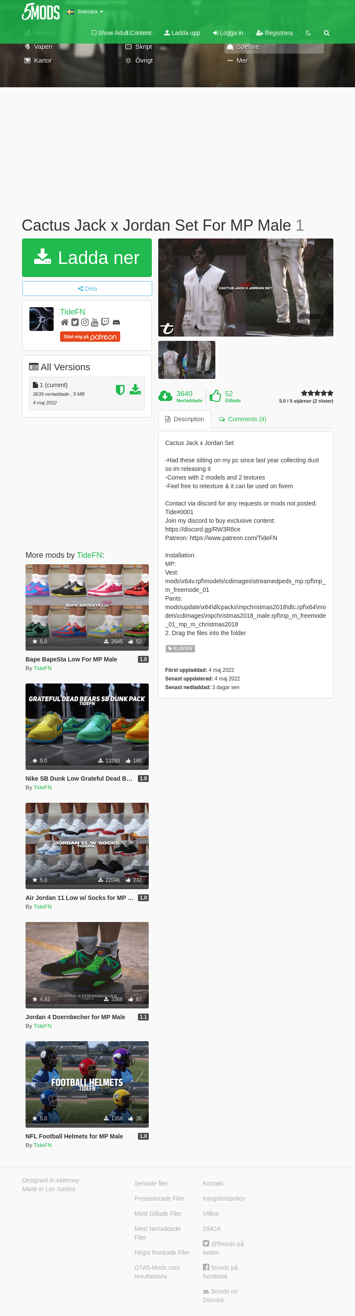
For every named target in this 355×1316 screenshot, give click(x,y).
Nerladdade (189, 400)
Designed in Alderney (51, 1180)
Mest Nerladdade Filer (157, 1233)
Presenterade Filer (159, 1198)
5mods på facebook (220, 1272)
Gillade (233, 400)
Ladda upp (182, 32)
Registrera (274, 32)
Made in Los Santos (49, 1189)
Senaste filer (151, 1183)
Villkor (211, 1213)
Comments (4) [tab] (242, 419)
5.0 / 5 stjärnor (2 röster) (306, 401)
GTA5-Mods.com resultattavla (157, 1272)
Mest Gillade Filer (158, 1213)
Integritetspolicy (224, 1198)
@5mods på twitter (223, 1248)
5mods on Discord (220, 1295)
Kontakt (213, 1183)
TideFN (72, 312)
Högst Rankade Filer (162, 1252)
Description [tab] (184, 419)
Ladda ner (87, 258)
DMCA (212, 1228)
